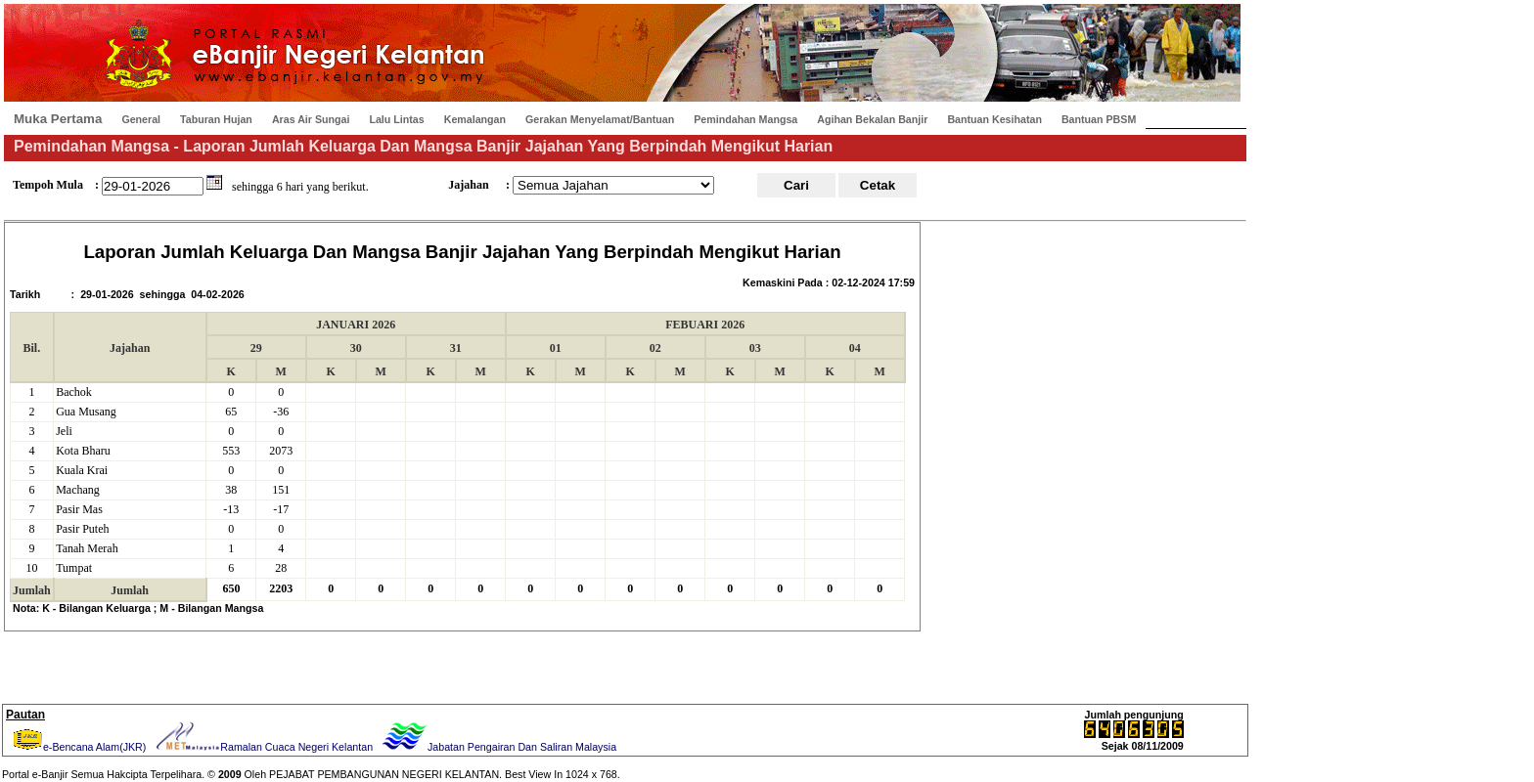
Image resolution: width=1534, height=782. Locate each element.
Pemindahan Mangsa (745, 119)
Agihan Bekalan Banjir (872, 119)
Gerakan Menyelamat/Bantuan (599, 119)
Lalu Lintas (396, 119)
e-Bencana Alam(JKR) (77, 747)
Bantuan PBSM (1098, 119)
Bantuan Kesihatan (994, 119)
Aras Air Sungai (311, 119)
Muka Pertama (58, 118)
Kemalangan (475, 119)
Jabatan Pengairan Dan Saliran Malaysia (497, 747)
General (140, 119)
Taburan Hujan (216, 119)
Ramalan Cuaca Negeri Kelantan (262, 747)
